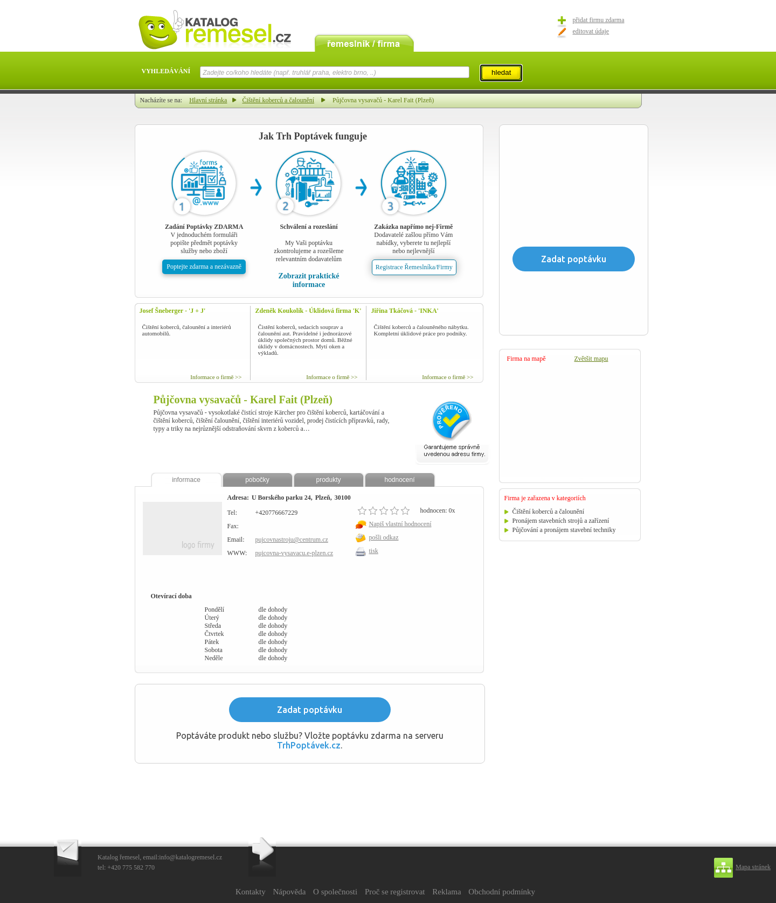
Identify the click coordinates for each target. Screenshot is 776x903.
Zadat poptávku (309, 710)
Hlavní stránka (208, 100)
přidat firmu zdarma (599, 20)
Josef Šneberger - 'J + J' (173, 310)
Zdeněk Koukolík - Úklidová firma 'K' (308, 310)
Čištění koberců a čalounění (278, 100)
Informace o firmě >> (215, 377)
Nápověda (289, 891)
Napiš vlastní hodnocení (400, 524)
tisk (373, 551)
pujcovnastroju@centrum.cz (291, 539)
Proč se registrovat (395, 891)
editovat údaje (591, 31)
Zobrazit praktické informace (308, 280)
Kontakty (250, 891)
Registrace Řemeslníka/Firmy (414, 267)
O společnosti (335, 891)
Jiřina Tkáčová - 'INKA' (405, 310)
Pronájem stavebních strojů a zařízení (560, 520)
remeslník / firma (364, 42)
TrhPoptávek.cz (309, 745)
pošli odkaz (384, 537)
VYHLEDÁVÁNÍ (166, 71)
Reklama (446, 891)
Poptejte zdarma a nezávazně (204, 266)
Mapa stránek (753, 867)
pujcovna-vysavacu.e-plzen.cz (294, 553)
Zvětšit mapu (591, 358)
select (468, 72)
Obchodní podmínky (501, 891)
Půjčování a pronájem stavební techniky (564, 530)
